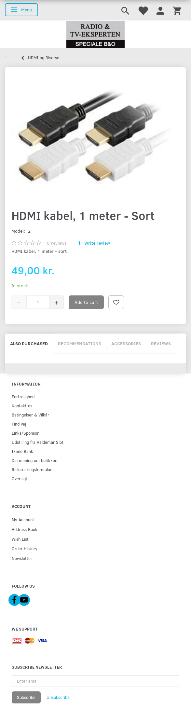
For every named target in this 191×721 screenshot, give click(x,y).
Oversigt (19, 478)
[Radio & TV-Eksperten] (95, 34)
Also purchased (29, 343)
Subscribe (26, 697)
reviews (57, 243)
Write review (96, 243)
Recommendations (79, 343)
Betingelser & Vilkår (30, 414)
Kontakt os (22, 405)
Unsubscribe (58, 697)
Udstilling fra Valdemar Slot (37, 442)
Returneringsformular (32, 469)
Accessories (126, 343)
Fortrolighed (23, 396)
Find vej (19, 424)
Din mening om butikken (34, 460)
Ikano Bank (22, 451)
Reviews (161, 343)
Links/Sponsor (25, 433)
